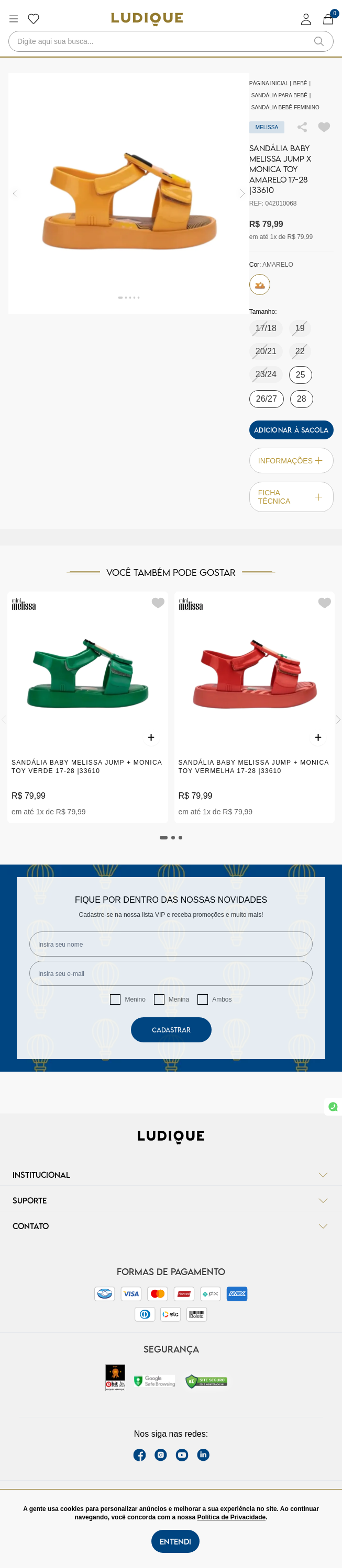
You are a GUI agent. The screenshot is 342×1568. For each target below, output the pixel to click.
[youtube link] (182, 1455)
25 (300, 374)
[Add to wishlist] (324, 127)
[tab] (164, 837)
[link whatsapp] (333, 1107)
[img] (242, 193)
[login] (306, 19)
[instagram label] (161, 1455)
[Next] (338, 719)
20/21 (266, 351)
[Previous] (3, 719)
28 (301, 398)
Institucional (171, 1174)
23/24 (266, 374)
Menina (179, 999)
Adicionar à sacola (291, 430)
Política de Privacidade (231, 1517)
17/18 (266, 328)
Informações (291, 461)
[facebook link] (139, 1455)
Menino (135, 999)
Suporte (171, 1200)
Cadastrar (171, 1030)
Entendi (175, 1541)
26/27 (266, 398)
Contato (171, 1226)
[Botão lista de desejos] (33, 19)
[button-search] (319, 41)
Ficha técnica (291, 496)
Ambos (221, 999)
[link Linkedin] (203, 1455)
